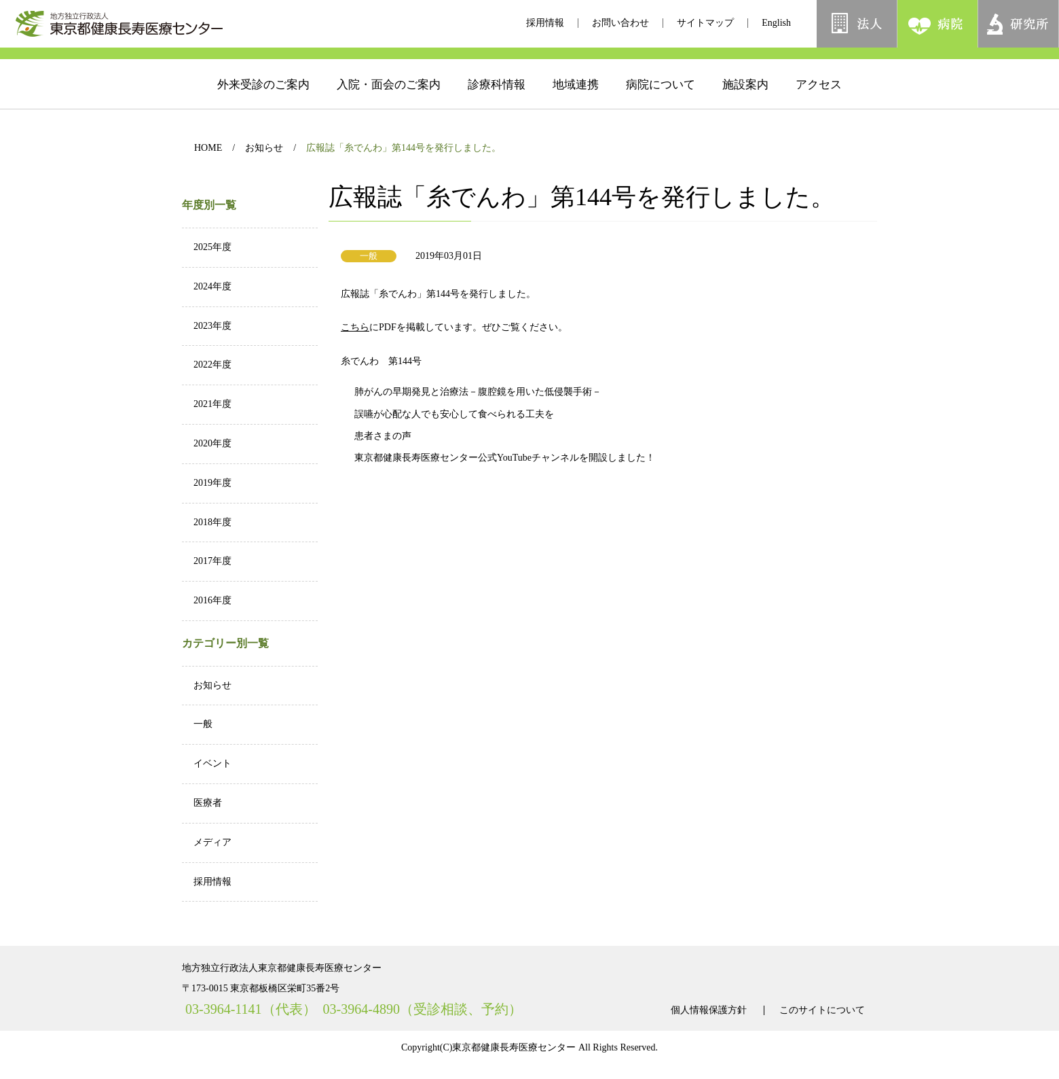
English (776, 23)
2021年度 (212, 404)
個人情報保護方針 (709, 1010)
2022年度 (212, 364)
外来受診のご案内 (263, 105)
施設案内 (745, 105)
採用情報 (545, 23)
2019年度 (212, 483)
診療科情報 (496, 105)
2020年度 (212, 443)
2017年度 (212, 561)
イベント (212, 763)
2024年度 (212, 286)
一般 (202, 724)
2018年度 (212, 522)
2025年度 (212, 247)
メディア (212, 842)
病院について (660, 105)
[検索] (907, 60)
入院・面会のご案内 (389, 105)
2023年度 (212, 326)
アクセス (819, 105)
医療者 (207, 803)
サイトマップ (705, 23)
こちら (381, 327)
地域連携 (576, 105)
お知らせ (264, 148)
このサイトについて (822, 1010)
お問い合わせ (620, 23)
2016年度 (212, 600)
